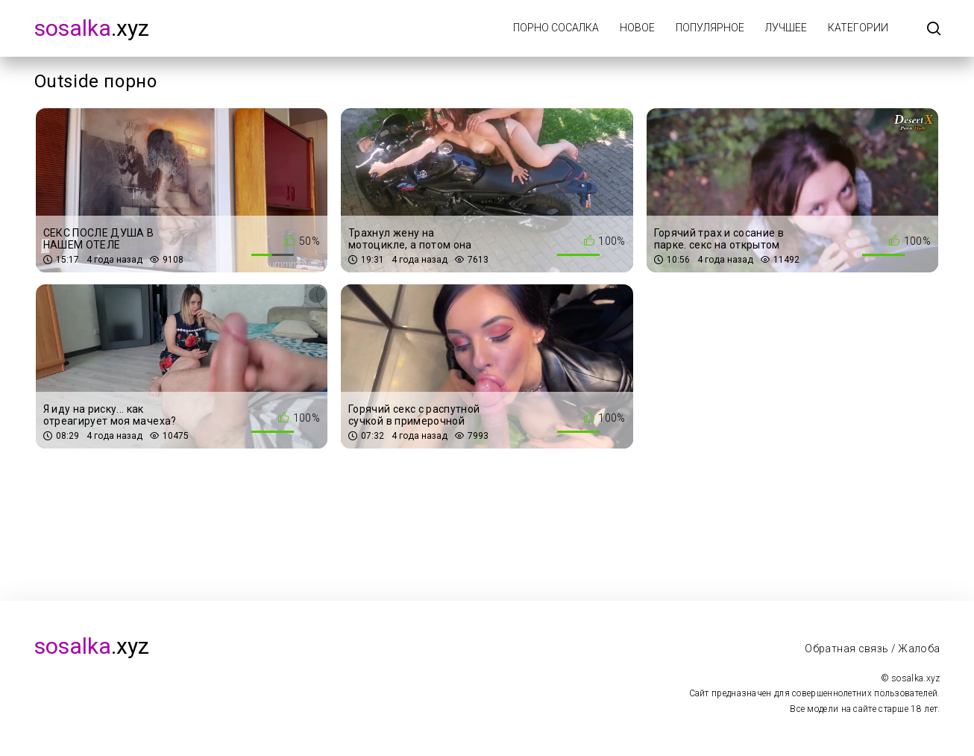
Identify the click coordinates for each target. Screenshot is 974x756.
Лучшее (786, 28)
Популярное (710, 28)
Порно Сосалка (556, 28)
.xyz (91, 28)
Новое (637, 28)
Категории (858, 28)
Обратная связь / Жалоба (872, 649)
